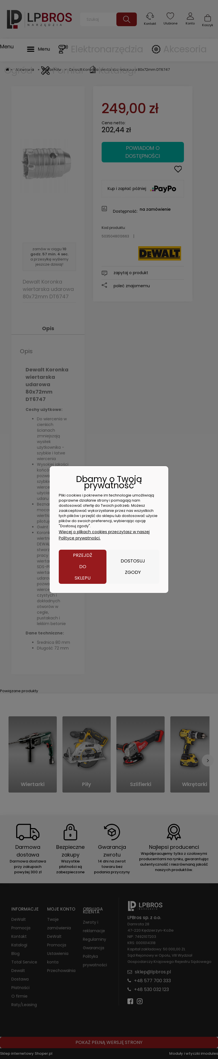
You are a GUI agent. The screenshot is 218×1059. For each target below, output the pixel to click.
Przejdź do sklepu (82, 566)
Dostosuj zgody (133, 567)
